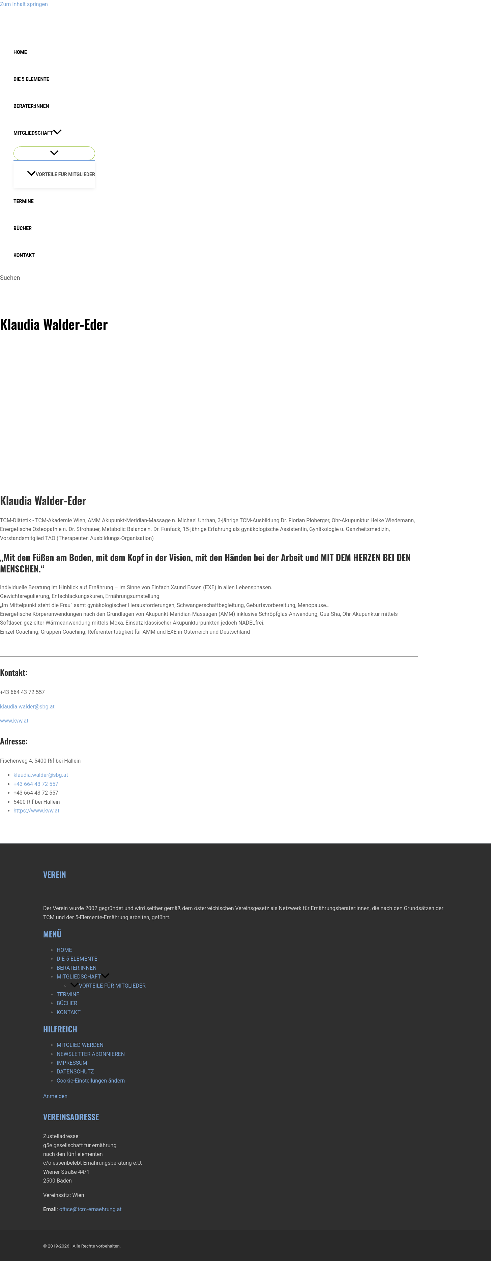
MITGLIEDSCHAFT (37, 133)
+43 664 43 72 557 (35, 784)
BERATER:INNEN (31, 106)
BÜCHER (22, 228)
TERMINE (23, 201)
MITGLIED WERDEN (80, 1045)
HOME (20, 52)
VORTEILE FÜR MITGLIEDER (61, 174)
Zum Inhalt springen (24, 4)
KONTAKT (24, 255)
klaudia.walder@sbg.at (27, 706)
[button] (57, 133)
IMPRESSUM (72, 1063)
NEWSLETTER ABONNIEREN (91, 1054)
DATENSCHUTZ (75, 1071)
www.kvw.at (14, 721)
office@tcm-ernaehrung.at (90, 1209)
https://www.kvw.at (36, 810)
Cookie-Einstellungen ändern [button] (91, 1080)
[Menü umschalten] (54, 153)
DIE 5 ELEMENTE (31, 79)
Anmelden (55, 1096)
